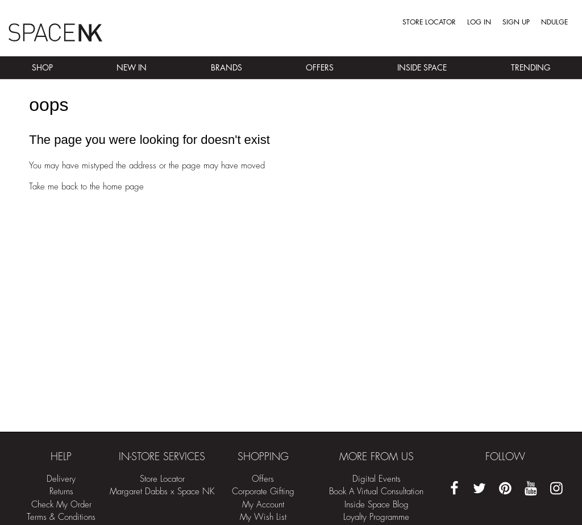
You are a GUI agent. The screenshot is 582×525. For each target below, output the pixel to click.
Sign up (516, 22)
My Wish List (263, 517)
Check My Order (61, 505)
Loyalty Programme (376, 517)
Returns (61, 491)
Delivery (61, 479)
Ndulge (554, 22)
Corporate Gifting (263, 491)
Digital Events (376, 479)
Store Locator (429, 22)
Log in (479, 22)
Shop (42, 68)
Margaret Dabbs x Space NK (162, 491)
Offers (320, 68)
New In (132, 68)
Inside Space (422, 68)
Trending (530, 68)
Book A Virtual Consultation (376, 491)
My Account (263, 505)
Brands (226, 68)
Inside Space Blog (376, 505)
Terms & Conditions (61, 517)
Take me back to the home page (86, 187)
